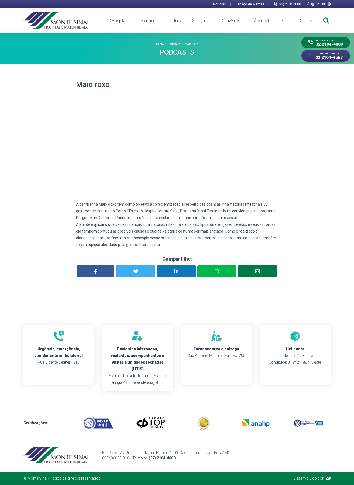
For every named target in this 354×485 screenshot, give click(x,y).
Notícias (222, 4)
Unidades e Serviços (190, 21)
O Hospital (117, 21)
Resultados (148, 21)
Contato (305, 21)
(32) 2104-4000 (287, 4)
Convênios (231, 21)
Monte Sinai (37, 478)
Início (160, 44)
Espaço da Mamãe (252, 4)
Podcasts (173, 44)
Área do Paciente (268, 21)
